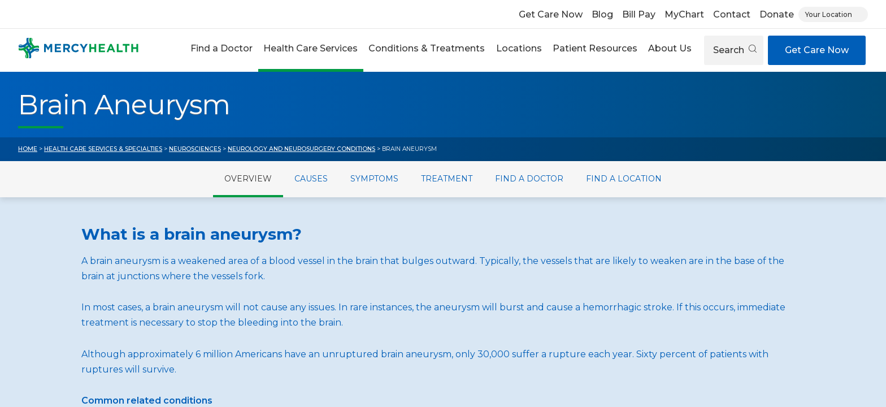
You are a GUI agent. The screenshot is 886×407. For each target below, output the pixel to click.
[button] (221, 50)
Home (27, 149)
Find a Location (624, 179)
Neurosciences (195, 149)
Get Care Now (551, 14)
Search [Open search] (735, 50)
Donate (776, 14)
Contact (731, 14)
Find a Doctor (221, 48)
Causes (311, 179)
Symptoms (374, 179)
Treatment (446, 179)
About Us (670, 48)
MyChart (684, 14)
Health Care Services (310, 48)
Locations (519, 48)
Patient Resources (595, 48)
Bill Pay (638, 14)
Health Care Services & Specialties (103, 149)
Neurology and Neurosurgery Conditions (301, 149)
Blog (602, 14)
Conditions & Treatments (426, 48)
